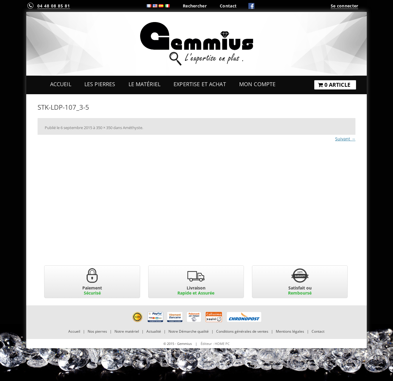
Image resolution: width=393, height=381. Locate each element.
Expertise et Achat (200, 84)
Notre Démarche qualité (188, 331)
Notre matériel (127, 331)
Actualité (153, 331)
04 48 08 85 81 (53, 6)
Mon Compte (257, 84)
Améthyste (132, 127)
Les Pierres (99, 84)
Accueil (60, 84)
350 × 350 (104, 127)
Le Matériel (145, 84)
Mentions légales (290, 331)
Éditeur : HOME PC (215, 343)
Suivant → (345, 139)
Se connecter (344, 6)
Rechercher (195, 6)
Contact (228, 6)
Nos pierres (97, 331)
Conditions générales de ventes (242, 331)
